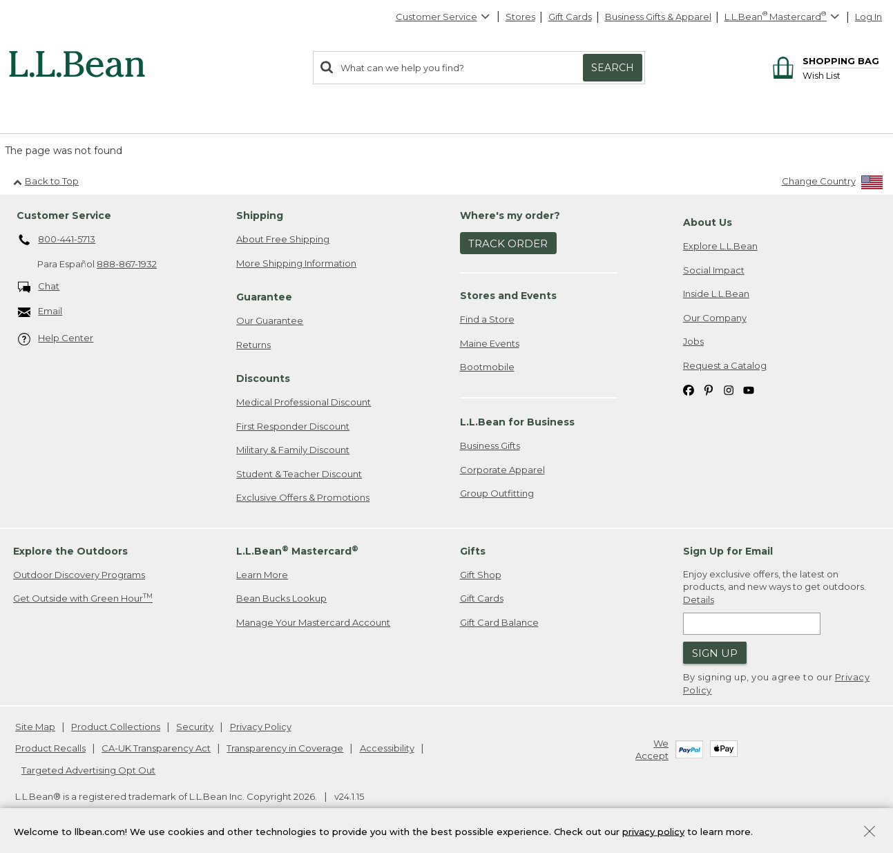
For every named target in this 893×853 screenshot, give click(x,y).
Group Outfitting (497, 493)
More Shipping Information (296, 263)
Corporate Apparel (502, 469)
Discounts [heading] (263, 378)
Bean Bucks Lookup (281, 598)
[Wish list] (841, 75)
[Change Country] (832, 184)
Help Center (56, 338)
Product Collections (115, 726)
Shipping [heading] (259, 215)
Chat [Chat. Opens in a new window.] (39, 287)
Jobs (693, 341)
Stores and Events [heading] (508, 295)
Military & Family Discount (292, 449)
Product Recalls (50, 748)
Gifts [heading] (473, 551)
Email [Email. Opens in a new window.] (40, 311)
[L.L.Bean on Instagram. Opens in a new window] (728, 390)
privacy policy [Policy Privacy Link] (653, 832)
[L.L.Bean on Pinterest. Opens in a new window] (708, 390)
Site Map (35, 726)
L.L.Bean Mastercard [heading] (297, 550)
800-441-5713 (57, 240)
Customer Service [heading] (64, 215)
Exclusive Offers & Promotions (302, 497)
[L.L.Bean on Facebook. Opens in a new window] (688, 390)
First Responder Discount (292, 426)
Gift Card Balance (499, 622)
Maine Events (489, 343)
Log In (868, 16)
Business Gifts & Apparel (658, 16)
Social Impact (714, 270)
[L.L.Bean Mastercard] (783, 17)
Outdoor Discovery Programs (79, 574)
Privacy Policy (260, 726)
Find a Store (487, 319)
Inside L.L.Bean (716, 293)
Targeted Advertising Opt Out (88, 770)
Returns (253, 344)
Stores (520, 16)
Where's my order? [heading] (510, 215)
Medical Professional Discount (303, 402)
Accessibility (387, 748)
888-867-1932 (127, 263)
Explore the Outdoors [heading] (70, 551)
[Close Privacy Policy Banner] (869, 834)
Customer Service (443, 16)
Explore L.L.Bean (720, 245)
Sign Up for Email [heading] (728, 551)
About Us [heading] (707, 222)
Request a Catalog (725, 365)
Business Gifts (490, 445)
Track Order (508, 243)
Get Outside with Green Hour (83, 598)
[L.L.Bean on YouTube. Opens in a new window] (748, 390)
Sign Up (715, 653)
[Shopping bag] (823, 60)
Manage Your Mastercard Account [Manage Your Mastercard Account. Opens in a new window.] (313, 622)
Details (698, 599)
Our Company (715, 317)
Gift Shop (480, 574)
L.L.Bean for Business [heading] (517, 422)
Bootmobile (487, 366)
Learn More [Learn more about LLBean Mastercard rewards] (262, 574)
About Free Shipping (282, 239)
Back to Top (46, 180)
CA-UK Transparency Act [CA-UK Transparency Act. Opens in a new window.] (156, 748)
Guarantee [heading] (264, 297)
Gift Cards (570, 16)
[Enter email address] (752, 624)
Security (194, 726)
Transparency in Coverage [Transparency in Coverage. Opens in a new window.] (285, 748)
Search (612, 67)
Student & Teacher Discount (299, 473)
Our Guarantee (269, 320)
